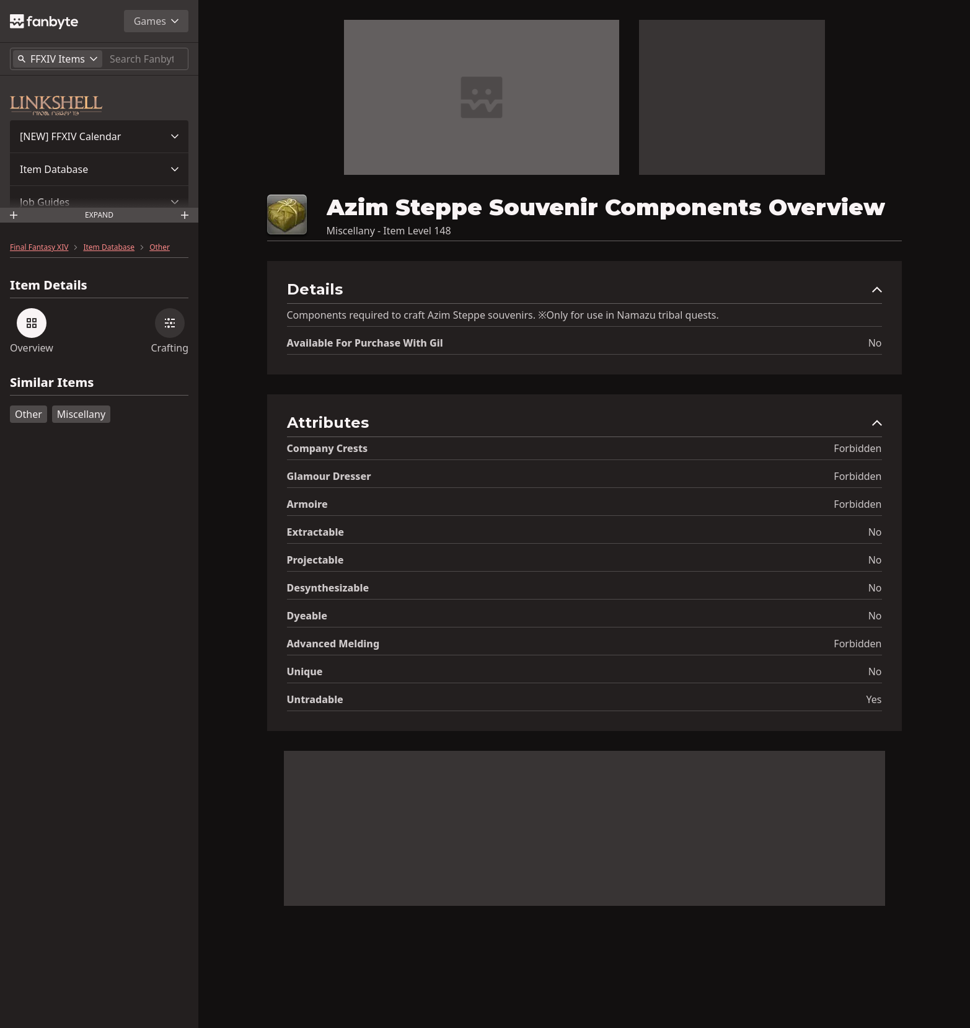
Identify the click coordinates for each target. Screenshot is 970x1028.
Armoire (307, 504)
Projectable (315, 560)
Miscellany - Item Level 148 (389, 230)
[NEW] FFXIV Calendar (70, 136)
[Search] (146, 59)
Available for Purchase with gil (365, 343)
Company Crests (327, 448)
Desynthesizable (328, 588)
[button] (99, 136)
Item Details (48, 285)
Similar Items (52, 383)
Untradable (315, 699)
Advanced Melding (333, 643)
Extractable (316, 532)
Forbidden (857, 448)
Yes (874, 699)
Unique (305, 671)
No (875, 343)
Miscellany (81, 414)
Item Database (54, 169)
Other (159, 247)
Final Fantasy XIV (39, 247)
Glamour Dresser (329, 476)
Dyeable (307, 615)
